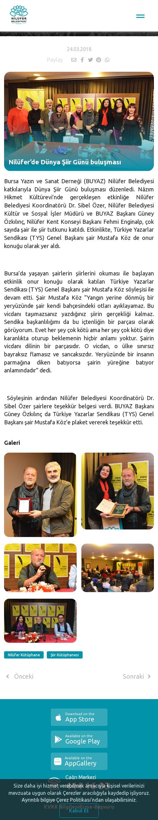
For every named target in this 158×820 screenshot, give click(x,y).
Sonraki (138, 676)
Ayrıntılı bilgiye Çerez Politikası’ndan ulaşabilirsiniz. (79, 804)
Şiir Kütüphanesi (65, 655)
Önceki (18, 676)
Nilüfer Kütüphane (24, 655)
